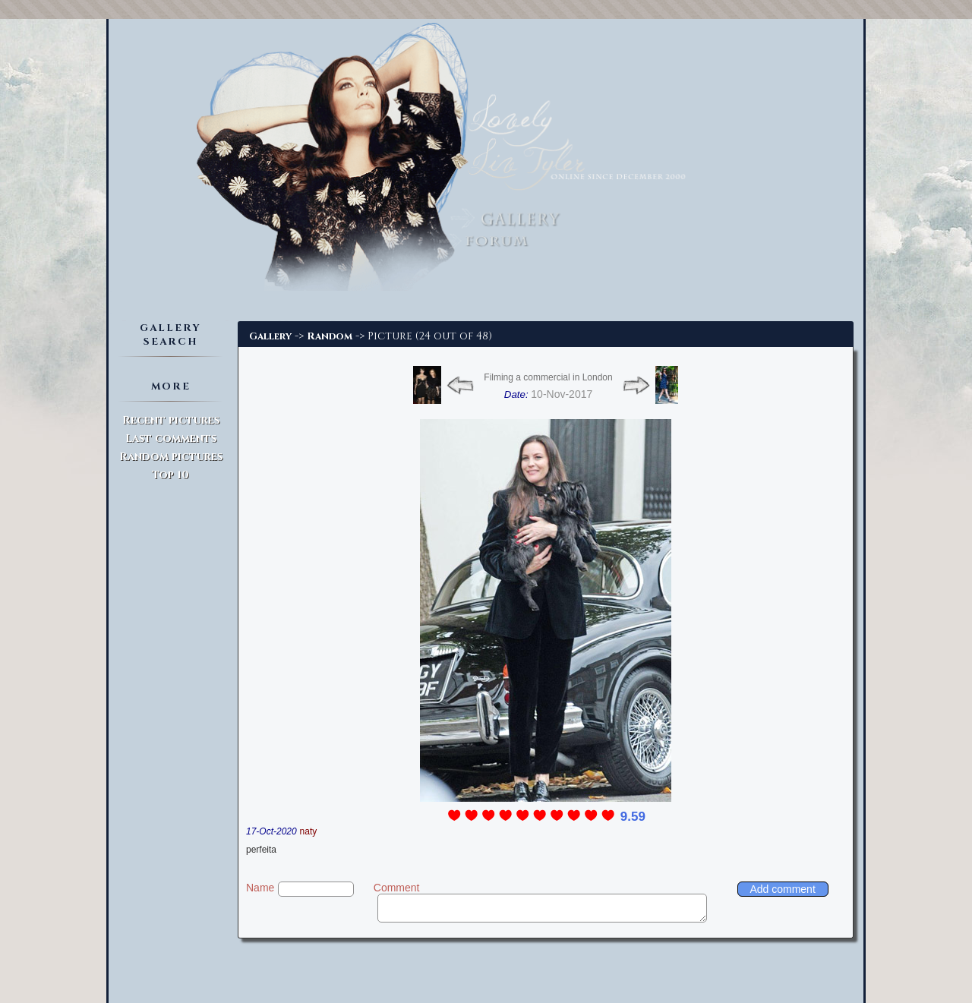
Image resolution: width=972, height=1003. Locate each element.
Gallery (270, 336)
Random (329, 336)
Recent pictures (170, 420)
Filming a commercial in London (548, 377)
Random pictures (170, 456)
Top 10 (170, 475)
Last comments (170, 438)
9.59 (632, 816)
